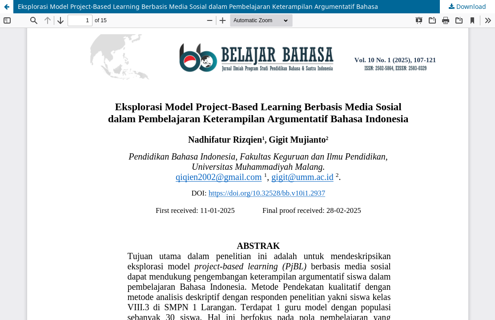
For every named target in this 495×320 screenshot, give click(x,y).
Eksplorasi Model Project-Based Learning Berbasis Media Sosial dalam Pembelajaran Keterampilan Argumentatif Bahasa (198, 6)
